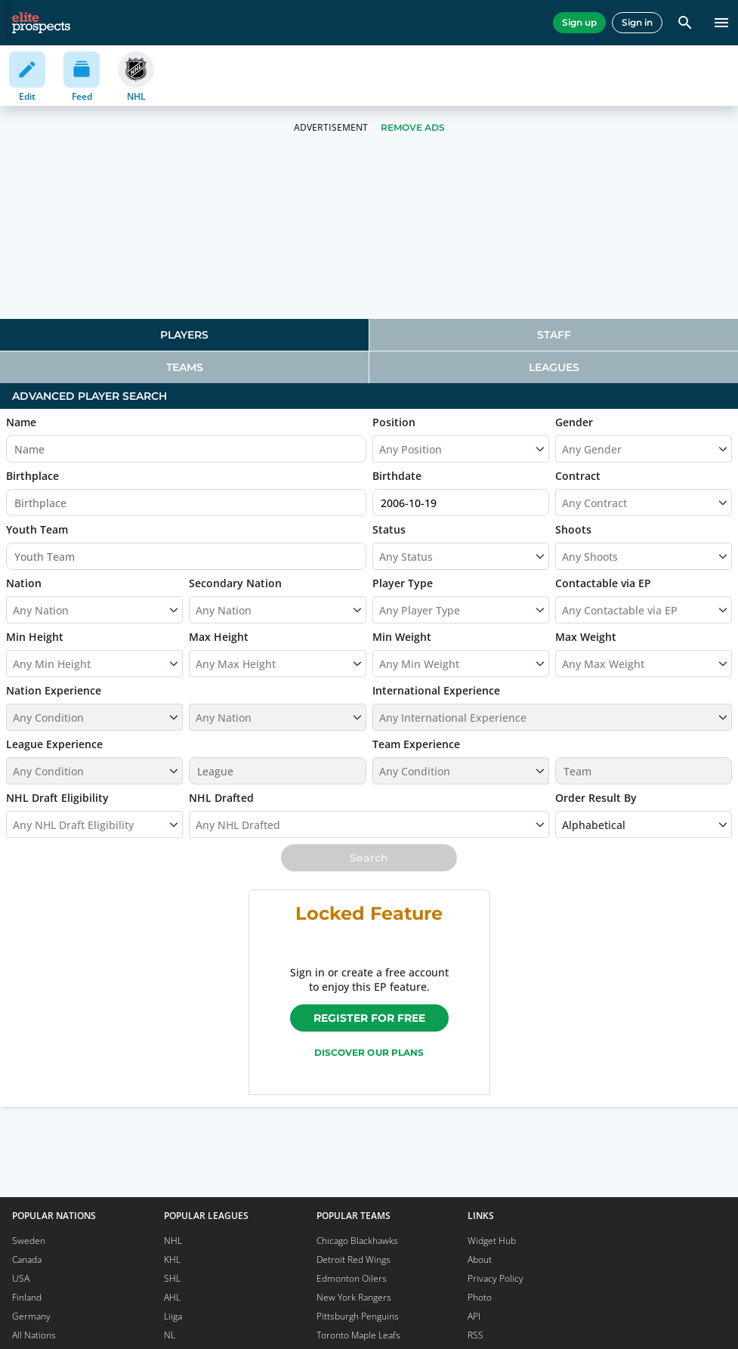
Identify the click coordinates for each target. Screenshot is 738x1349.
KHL (172, 1259)
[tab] (184, 335)
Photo (480, 1297)
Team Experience (416, 744)
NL (169, 1335)
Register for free (369, 1018)
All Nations (34, 1335)
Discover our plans (368, 1052)
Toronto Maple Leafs (358, 1335)
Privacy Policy (495, 1278)
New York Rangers (354, 1297)
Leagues (554, 367)
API (474, 1316)
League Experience (54, 744)
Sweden (28, 1240)
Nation (24, 583)
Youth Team (37, 529)
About (480, 1259)
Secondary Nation (235, 583)
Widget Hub (492, 1240)
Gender (574, 422)
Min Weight (401, 637)
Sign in (637, 22)
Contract (578, 476)
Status (389, 529)
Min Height (34, 637)
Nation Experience (53, 690)
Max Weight (585, 637)
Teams (184, 367)
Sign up (579, 22)
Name (21, 422)
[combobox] (563, 502)
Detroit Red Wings (354, 1259)
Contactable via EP (603, 583)
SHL (172, 1278)
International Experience (436, 690)
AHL (172, 1297)
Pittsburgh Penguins (358, 1316)
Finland (27, 1297)
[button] (94, 707)
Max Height (219, 637)
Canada (27, 1259)
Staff (554, 335)
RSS (475, 1335)
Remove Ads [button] (413, 127)
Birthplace (32, 476)
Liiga (173, 1316)
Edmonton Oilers (352, 1278)
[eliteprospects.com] (41, 22)
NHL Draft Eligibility (57, 798)
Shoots (573, 529)
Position (393, 422)
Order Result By (596, 798)
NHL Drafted (221, 798)
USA (20, 1278)
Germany (31, 1316)
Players (184, 335)
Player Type (402, 583)
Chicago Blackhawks (357, 1240)
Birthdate (396, 476)
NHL (173, 1240)
